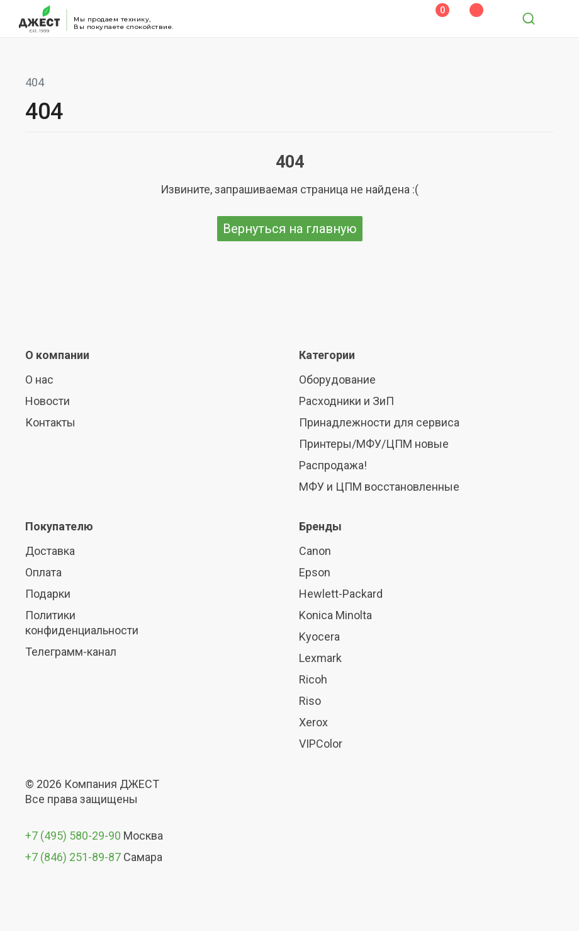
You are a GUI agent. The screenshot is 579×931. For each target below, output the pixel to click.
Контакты (50, 422)
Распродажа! (333, 465)
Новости (47, 401)
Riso (310, 700)
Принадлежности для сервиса (379, 422)
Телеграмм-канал (70, 651)
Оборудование (337, 379)
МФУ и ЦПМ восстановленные (379, 486)
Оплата (43, 572)
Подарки (47, 593)
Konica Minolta (335, 615)
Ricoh (313, 679)
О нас (39, 379)
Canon (315, 550)
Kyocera (319, 636)
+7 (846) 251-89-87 (73, 857)
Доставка (50, 550)
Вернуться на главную (290, 228)
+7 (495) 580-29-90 (74, 835)
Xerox (313, 722)
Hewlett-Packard (341, 593)
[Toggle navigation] (556, 18)
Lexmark (320, 658)
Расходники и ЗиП (346, 401)
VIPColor (320, 743)
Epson (314, 572)
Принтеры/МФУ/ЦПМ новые (374, 443)
